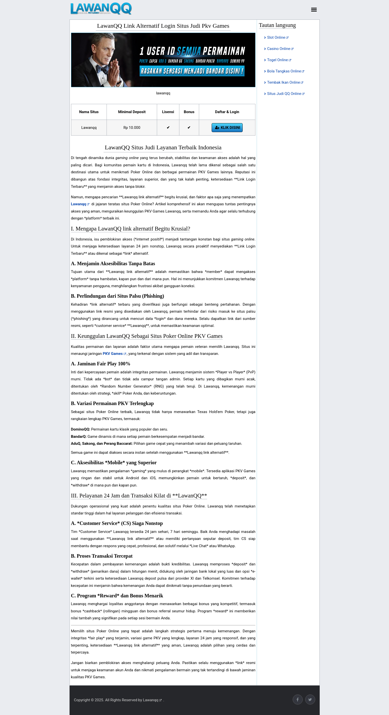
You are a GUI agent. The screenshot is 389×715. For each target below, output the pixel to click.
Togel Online (277, 60)
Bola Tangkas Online (284, 71)
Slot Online (276, 37)
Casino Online (278, 48)
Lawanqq (150, 700)
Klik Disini (230, 127)
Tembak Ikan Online (283, 82)
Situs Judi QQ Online (284, 93)
